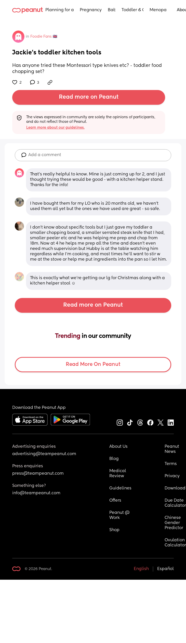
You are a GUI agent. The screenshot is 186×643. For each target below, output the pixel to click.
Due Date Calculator (175, 503)
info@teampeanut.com (36, 493)
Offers (115, 501)
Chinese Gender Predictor (174, 523)
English (141, 569)
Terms (171, 464)
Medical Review (118, 473)
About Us (118, 447)
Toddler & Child (133, 10)
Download (175, 488)
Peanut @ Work (120, 515)
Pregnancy (91, 10)
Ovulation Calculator (175, 542)
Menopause (158, 10)
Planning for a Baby (59, 10)
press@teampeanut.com (38, 474)
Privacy (172, 476)
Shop (114, 530)
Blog (114, 459)
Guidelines (120, 488)
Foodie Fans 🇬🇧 (43, 36)
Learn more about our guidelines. (55, 127)
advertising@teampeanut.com (44, 454)
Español (165, 569)
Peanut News (172, 449)
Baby (111, 10)
